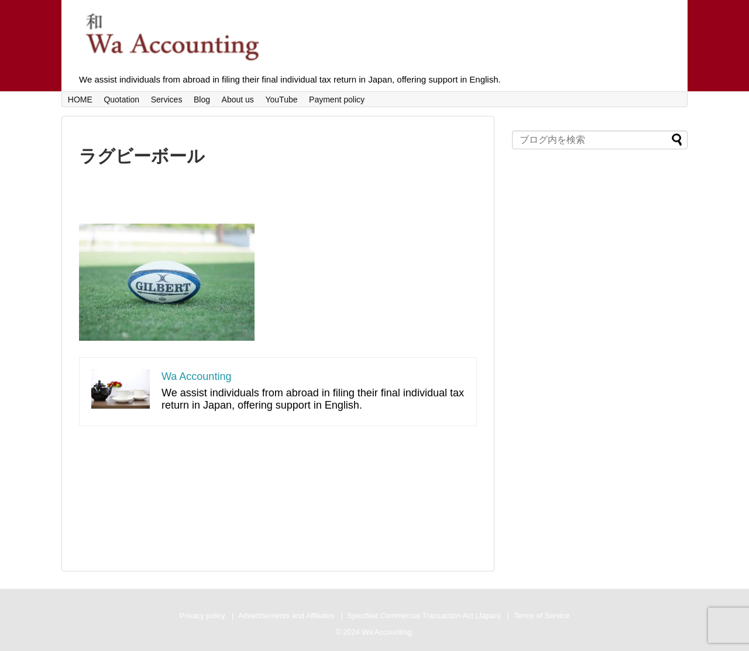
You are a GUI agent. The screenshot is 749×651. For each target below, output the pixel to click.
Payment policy (337, 99)
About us (238, 99)
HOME (80, 99)
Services (167, 99)
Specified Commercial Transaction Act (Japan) (423, 615)
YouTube (281, 99)
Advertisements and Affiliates (286, 615)
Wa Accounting (196, 376)
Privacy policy (202, 615)
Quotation (121, 99)
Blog (202, 99)
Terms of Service (541, 615)
